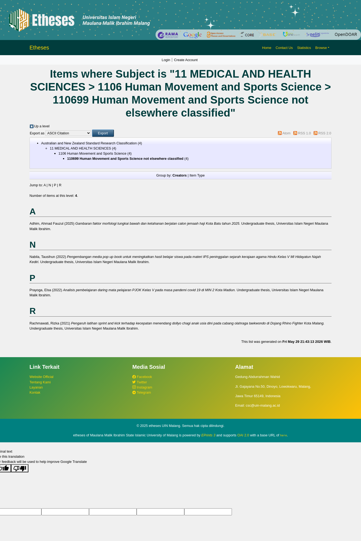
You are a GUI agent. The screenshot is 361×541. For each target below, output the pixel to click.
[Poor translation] (19, 468)
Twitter (139, 382)
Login (166, 60)
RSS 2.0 (324, 133)
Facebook (142, 377)
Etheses (39, 48)
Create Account (186, 60)
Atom (287, 133)
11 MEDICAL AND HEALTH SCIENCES (80, 148)
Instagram (142, 387)
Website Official (41, 377)
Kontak (34, 392)
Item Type (197, 175)
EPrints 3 (208, 435)
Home (266, 48)
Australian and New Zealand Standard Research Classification (89, 143)
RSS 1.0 (304, 133)
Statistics (304, 48)
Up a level (42, 126)
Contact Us (284, 48)
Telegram (141, 392)
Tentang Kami (40, 382)
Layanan (36, 387)
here (283, 435)
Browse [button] (321, 48)
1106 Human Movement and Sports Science (92, 153)
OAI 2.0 (243, 435)
